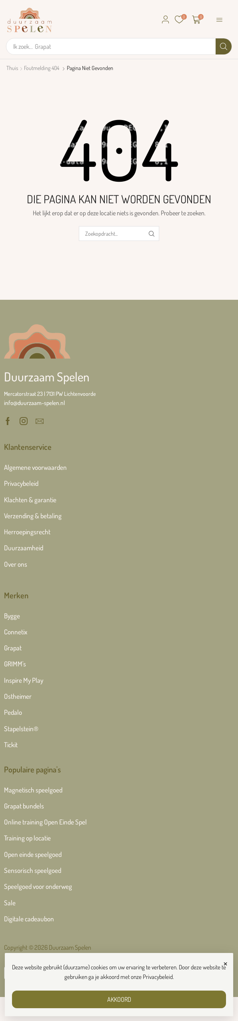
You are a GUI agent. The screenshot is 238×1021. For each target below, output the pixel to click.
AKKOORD (119, 999)
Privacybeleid (158, 977)
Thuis (12, 67)
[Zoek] (224, 46)
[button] (166, 20)
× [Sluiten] (225, 962)
